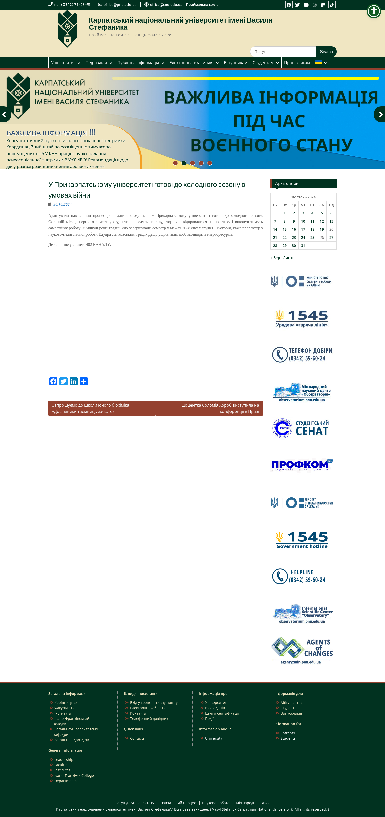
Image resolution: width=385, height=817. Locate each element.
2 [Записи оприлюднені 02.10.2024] (294, 213)
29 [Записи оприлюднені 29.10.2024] (285, 245)
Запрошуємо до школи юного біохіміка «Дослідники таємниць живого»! (90, 408)
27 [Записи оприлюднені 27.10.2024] (331, 237)
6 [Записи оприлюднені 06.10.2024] (331, 213)
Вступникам (235, 63)
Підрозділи (96, 63)
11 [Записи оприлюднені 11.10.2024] (312, 221)
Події (209, 718)
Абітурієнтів (291, 702)
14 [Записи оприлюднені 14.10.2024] (275, 229)
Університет (63, 63)
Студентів (289, 707)
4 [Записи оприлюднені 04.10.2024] (312, 213)
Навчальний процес (178, 803)
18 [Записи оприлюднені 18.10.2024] (312, 229)
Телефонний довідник (149, 718)
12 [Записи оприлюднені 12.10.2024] (322, 221)
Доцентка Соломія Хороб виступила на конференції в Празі (220, 408)
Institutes (62, 770)
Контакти (138, 713)
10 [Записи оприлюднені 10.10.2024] (303, 221)
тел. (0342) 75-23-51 (72, 4)
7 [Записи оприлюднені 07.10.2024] (275, 221)
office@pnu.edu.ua (120, 4)
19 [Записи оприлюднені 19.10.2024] (322, 229)
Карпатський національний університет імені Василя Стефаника (181, 23)
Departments (65, 780)
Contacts (137, 738)
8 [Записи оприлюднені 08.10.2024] (285, 221)
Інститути (62, 713)
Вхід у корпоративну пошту (154, 702)
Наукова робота (215, 803)
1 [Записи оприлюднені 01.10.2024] (285, 213)
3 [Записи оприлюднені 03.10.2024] (303, 213)
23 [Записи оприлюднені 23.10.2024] (294, 237)
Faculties (61, 764)
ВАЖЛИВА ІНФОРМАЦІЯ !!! (50, 132)
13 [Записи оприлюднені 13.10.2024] (331, 221)
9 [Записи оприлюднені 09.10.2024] (294, 221)
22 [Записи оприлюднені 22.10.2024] (285, 237)
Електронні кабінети (148, 707)
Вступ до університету (134, 803)
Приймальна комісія (204, 4)
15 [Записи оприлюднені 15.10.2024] (285, 229)
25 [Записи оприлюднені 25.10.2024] (312, 237)
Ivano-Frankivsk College (74, 775)
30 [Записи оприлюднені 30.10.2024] (294, 245)
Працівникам (297, 63)
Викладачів (215, 707)
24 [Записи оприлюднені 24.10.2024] (303, 237)
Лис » (288, 257)
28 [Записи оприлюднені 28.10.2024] (275, 245)
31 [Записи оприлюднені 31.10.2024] (303, 245)
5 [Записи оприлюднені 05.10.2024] (322, 213)
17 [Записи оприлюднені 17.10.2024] (303, 229)
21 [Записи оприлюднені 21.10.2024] (275, 237)
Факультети (64, 707)
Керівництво (65, 702)
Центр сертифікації (222, 713)
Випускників (291, 713)
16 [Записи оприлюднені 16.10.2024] (294, 229)
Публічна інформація (138, 63)
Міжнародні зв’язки (253, 803)
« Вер (275, 257)
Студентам (263, 63)
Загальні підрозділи (71, 739)
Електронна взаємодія (191, 63)
